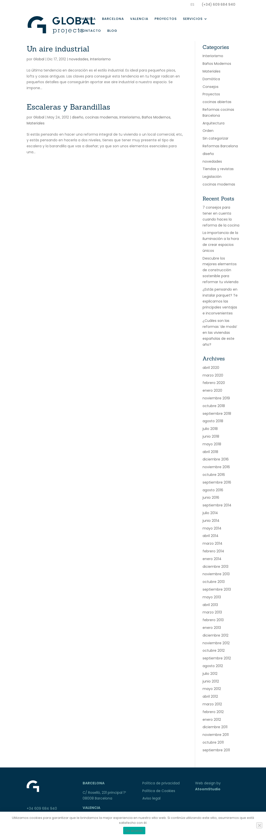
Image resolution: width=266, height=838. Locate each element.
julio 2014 (210, 512)
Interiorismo (100, 59)
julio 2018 (210, 428)
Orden (208, 130)
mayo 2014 (212, 528)
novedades (78, 59)
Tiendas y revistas (218, 168)
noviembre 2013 (216, 573)
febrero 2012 (213, 711)
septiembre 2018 (217, 413)
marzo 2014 (212, 543)
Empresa (87, 19)
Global (38, 59)
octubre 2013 (214, 581)
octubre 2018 (214, 405)
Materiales (36, 123)
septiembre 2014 (217, 505)
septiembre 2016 (217, 482)
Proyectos (166, 19)
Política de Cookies (158, 790)
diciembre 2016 (216, 459)
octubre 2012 (214, 650)
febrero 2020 (214, 382)
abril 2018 (210, 451)
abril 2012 (210, 696)
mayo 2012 (212, 688)
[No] (259, 825)
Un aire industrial (58, 48)
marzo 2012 (212, 704)
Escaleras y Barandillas (68, 107)
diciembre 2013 (215, 566)
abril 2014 (210, 535)
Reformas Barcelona (220, 146)
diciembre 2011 (215, 726)
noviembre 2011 (216, 734)
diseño (77, 117)
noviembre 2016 (216, 466)
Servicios (193, 19)
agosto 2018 (213, 421)
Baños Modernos (156, 117)
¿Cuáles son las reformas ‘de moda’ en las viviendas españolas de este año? (220, 332)
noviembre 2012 (216, 643)
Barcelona (113, 19)
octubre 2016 (214, 474)
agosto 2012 (213, 665)
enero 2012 (212, 719)
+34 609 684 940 (42, 808)
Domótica (211, 78)
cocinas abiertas (217, 101)
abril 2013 (210, 604)
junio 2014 (211, 520)
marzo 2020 (213, 375)
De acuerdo (134, 831)
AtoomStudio (207, 789)
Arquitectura (213, 123)
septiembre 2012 (217, 658)
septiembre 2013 (217, 589)
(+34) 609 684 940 (218, 4)
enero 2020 (212, 390)
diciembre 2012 (215, 635)
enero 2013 (212, 627)
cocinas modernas (101, 117)
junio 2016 (211, 497)
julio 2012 (210, 673)
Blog (112, 31)
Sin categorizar (215, 138)
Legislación (212, 176)
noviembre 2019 (216, 398)
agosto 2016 (213, 490)
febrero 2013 (213, 619)
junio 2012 (211, 681)
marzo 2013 (212, 612)
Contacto (90, 31)
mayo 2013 (212, 597)
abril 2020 (211, 367)
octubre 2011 (213, 742)
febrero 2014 (213, 551)
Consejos (210, 86)
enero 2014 (212, 558)
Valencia (139, 19)
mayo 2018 (212, 444)
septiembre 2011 (216, 750)
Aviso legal (151, 798)
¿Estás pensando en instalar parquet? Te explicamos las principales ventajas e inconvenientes (220, 301)
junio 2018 (211, 436)
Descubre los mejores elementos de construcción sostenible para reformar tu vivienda (220, 270)
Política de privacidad (161, 783)
